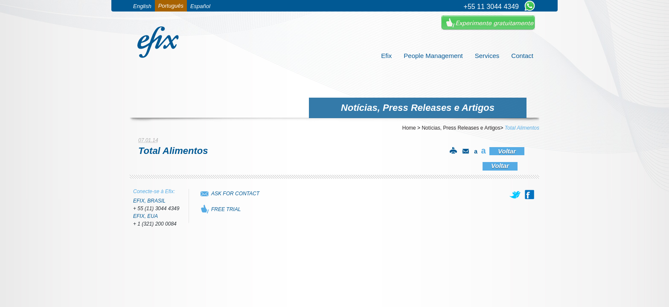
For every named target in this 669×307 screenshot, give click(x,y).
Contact (522, 55)
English (142, 6)
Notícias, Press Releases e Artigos (461, 128)
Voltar (507, 151)
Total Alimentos (522, 128)
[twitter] (515, 194)
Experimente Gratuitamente (488, 22)
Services (487, 55)
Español (200, 6)
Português (170, 6)
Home (409, 128)
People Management (433, 55)
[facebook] (529, 194)
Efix (386, 55)
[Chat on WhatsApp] (529, 6)
